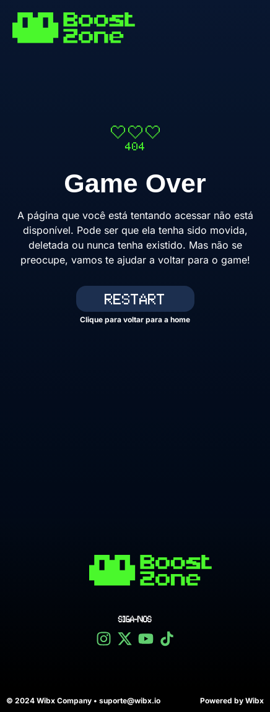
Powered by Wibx (232, 700)
